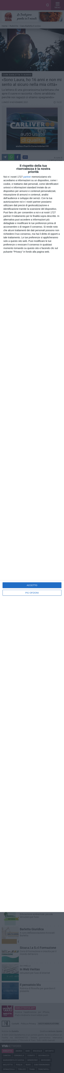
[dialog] (32, 536)
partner (27, 177)
